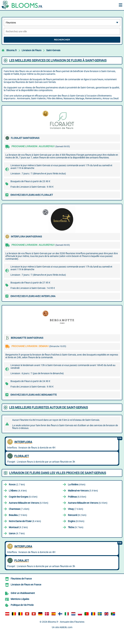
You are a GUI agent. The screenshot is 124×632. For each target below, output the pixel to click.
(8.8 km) (76, 521)
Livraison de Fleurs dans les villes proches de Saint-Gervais (57, 473)
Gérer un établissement (23, 593)
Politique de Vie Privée (22, 605)
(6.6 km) (23, 496)
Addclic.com (65, 627)
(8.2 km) (77, 515)
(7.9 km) (18, 515)
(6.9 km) (28, 502)
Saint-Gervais (53, 50)
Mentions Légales (20, 599)
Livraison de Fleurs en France (26, 584)
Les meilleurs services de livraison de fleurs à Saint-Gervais (58, 60)
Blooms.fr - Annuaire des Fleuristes (66, 621)
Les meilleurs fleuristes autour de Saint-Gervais (48, 407)
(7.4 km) (19, 509)
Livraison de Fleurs (31, 50)
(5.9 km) (83, 490)
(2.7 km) (17, 484)
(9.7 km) (75, 527)
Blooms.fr (11, 50)
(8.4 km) (25, 521)
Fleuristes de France (21, 578)
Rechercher (62, 39)
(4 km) (76, 484)
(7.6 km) (75, 509)
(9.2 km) (18, 527)
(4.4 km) (18, 490)
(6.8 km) (77, 496)
